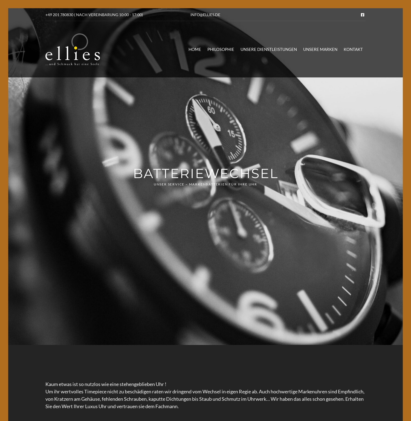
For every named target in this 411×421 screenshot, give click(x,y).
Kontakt (353, 49)
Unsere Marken (320, 49)
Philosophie (220, 49)
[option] (205, 176)
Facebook (362, 15)
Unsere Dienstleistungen (269, 49)
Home (195, 49)
